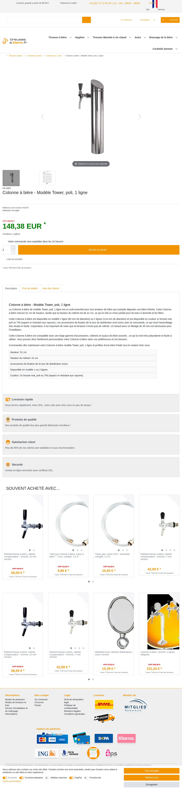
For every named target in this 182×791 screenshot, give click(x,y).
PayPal (78, 777)
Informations (11, 714)
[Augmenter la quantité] (13, 247)
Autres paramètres (12, 781)
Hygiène (80, 37)
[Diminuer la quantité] (13, 252)
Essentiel (12, 777)
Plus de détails (30, 288)
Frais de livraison (23, 268)
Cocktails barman (163, 48)
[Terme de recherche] (44, 20)
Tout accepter (152, 770)
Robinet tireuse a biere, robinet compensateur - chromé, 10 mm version (20, 556)
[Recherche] (86, 20)
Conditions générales (74, 714)
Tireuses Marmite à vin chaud (110, 37)
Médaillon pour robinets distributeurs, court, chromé (113, 653)
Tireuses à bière (58, 37)
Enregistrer (151, 784)
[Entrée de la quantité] (7, 250)
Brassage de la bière (161, 37)
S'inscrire (39, 702)
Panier (38, 705)
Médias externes (59, 777)
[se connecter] (125, 20)
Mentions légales (72, 711)
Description (11, 288)
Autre (138, 37)
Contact (146, 3)
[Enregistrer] (143, 20)
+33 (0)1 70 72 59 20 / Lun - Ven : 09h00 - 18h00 (110, 3)
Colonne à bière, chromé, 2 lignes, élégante (158, 653)
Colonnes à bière (34, 56)
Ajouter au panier (133, 249)
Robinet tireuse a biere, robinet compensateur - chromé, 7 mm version (156, 556)
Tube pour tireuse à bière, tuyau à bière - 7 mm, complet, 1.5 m (67, 555)
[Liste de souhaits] (156, 20)
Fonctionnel (95, 777)
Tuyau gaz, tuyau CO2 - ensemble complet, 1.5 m (112, 555)
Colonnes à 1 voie (54, 56)
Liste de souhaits (13, 259)
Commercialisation (34, 777)
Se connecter (41, 699)
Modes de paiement (15, 699)
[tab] (11, 288)
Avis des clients (51, 288)
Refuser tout (151, 777)
